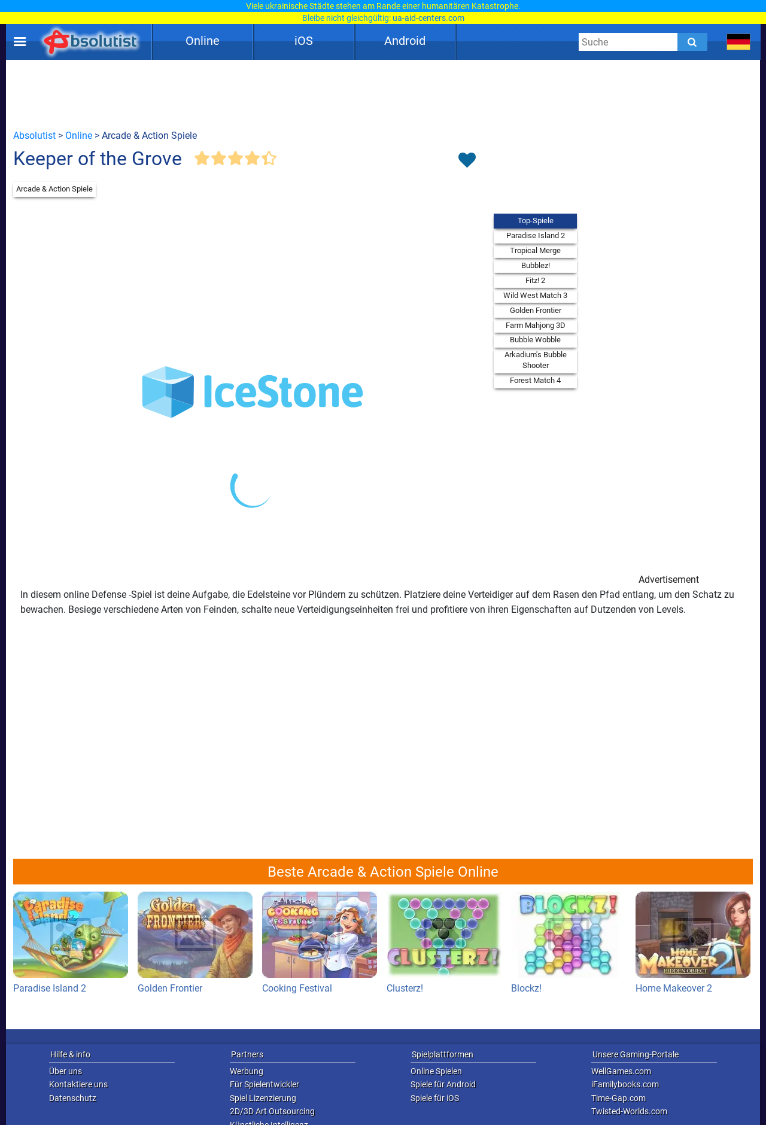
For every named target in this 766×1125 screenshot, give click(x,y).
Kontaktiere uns (78, 1084)
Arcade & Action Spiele (54, 188)
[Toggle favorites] (467, 161)
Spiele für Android (443, 1084)
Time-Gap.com (618, 1098)
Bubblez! (535, 265)
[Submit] (692, 42)
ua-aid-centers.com (428, 18)
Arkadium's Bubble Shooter (535, 360)
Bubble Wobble (535, 339)
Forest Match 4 (535, 380)
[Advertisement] (383, 94)
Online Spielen (436, 1071)
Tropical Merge (535, 250)
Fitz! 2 (535, 280)
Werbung (246, 1071)
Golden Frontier (535, 310)
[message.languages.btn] (739, 42)
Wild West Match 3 (535, 295)
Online (203, 41)
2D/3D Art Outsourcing (272, 1111)
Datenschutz (72, 1098)
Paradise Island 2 (535, 235)
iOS (303, 41)
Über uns (65, 1071)
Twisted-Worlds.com (629, 1111)
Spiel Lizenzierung (263, 1098)
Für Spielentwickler (264, 1084)
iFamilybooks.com (625, 1084)
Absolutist (34, 135)
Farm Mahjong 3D (536, 325)
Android (404, 41)
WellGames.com (621, 1071)
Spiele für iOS (435, 1098)
